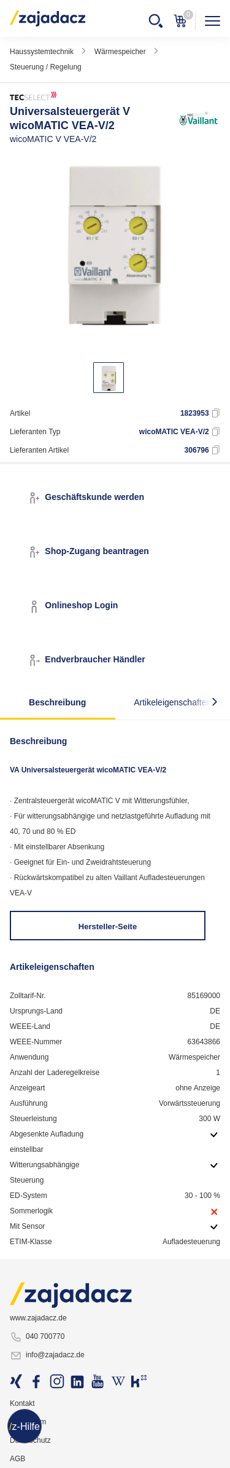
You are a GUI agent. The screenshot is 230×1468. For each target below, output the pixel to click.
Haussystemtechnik (42, 51)
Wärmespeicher (120, 51)
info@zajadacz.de (47, 1355)
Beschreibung (57, 702)
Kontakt (22, 1403)
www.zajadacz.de (38, 1318)
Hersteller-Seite (108, 926)
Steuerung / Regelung (46, 67)
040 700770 (37, 1337)
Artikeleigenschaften (172, 702)
